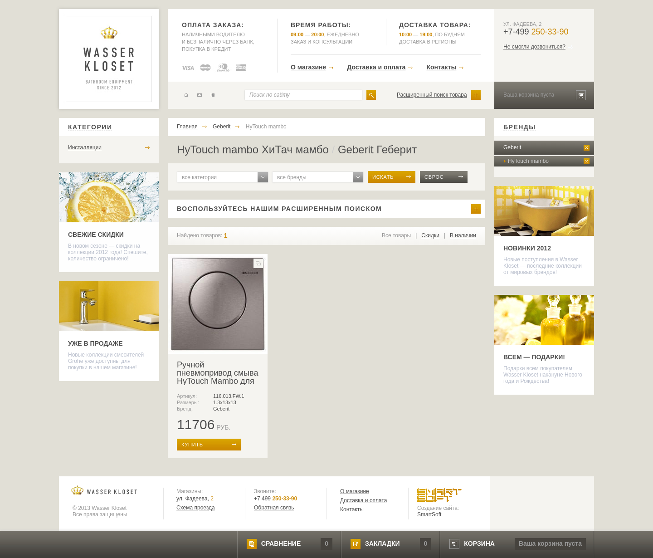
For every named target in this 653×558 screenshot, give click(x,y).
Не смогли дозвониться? (534, 47)
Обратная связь (274, 507)
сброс (434, 177)
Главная (187, 126)
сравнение (281, 543)
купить (192, 444)
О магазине (308, 67)
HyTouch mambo (266, 126)
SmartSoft (429, 514)
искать (383, 177)
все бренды (292, 177)
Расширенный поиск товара (432, 95)
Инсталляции (85, 147)
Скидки (430, 235)
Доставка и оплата (376, 67)
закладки (382, 543)
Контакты (441, 67)
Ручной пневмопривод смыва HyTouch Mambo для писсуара (217, 377)
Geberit (221, 126)
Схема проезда (195, 507)
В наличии (463, 235)
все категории (199, 177)
